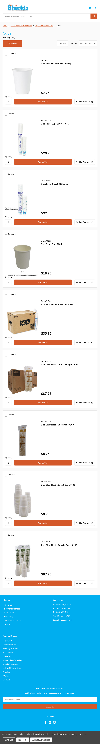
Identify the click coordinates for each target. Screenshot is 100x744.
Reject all (22, 739)
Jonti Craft (7, 641)
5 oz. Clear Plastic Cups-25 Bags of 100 (59, 364)
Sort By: (74, 43)
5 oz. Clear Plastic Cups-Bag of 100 (57, 425)
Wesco (6, 676)
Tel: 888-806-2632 (61, 612)
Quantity (8, 97)
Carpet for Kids (9, 644)
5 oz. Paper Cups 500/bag (53, 244)
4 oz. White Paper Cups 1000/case (57, 304)
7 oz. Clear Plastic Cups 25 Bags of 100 (59, 545)
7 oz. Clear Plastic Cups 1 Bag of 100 (58, 485)
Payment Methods (12, 609)
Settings (9, 739)
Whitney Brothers (10, 648)
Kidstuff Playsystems (12, 668)
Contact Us (9, 612)
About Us (8, 605)
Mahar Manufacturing (12, 660)
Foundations (8, 652)
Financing (8, 616)
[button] (12, 43)
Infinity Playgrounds (11, 664)
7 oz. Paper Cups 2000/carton (55, 124)
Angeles (6, 672)
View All (6, 680)
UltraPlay (7, 656)
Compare (62, 43)
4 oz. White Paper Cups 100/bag (56, 63)
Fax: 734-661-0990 (61, 616)
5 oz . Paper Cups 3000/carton (55, 184)
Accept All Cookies (41, 739)
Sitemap (7, 624)
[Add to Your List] (84, 101)
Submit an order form (62, 620)
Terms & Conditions (12, 620)
